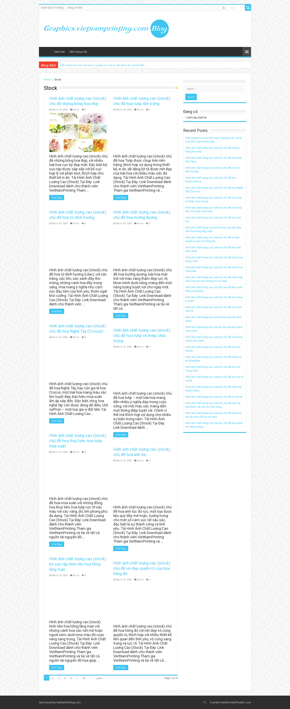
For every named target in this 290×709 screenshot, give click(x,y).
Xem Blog (57, 197)
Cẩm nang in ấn (78, 51)
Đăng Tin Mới (75, 7)
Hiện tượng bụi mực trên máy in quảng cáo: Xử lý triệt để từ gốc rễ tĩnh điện (102, 65)
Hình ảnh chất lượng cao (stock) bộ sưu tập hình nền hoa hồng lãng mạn (77, 561)
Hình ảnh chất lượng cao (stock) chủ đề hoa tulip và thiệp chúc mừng (141, 334)
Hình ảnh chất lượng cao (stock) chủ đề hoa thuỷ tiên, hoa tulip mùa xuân (77, 438)
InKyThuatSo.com (241, 702)
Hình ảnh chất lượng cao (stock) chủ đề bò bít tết (213, 396)
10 (83, 678)
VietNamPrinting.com (68, 702)
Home (46, 51)
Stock (76, 109)
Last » (99, 678)
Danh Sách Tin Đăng (52, 7)
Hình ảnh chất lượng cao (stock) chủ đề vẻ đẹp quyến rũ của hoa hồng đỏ (141, 565)
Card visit (59, 51)
